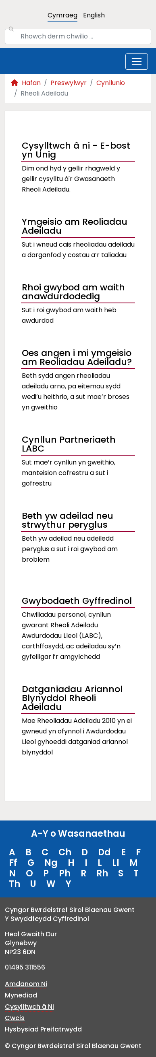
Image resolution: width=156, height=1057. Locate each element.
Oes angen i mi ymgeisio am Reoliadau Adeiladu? (77, 358)
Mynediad (21, 995)
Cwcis (15, 1018)
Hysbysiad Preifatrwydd (43, 1029)
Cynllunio (110, 82)
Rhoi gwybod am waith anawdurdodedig (73, 293)
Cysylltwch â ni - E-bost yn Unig (76, 151)
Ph (65, 873)
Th (14, 884)
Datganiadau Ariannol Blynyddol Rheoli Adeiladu (72, 699)
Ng (51, 863)
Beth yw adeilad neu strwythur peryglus (67, 521)
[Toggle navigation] (136, 61)
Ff (13, 863)
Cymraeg (62, 15)
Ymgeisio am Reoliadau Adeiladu (74, 227)
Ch (64, 852)
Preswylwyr (68, 82)
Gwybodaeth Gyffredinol (77, 601)
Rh (102, 873)
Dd (104, 852)
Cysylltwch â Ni (29, 1006)
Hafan (26, 82)
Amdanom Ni (26, 984)
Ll (115, 863)
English (94, 15)
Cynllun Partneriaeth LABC (69, 445)
